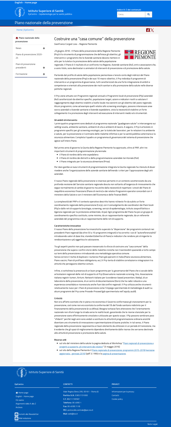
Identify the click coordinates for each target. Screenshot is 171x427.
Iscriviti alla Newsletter (29, 414)
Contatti (115, 395)
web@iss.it (73, 413)
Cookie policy (117, 399)
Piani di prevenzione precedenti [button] (30, 66)
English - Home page (26, 2)
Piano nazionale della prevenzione (44, 22)
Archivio (19, 407)
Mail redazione (25, 418)
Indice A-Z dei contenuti (129, 9)
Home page (22, 392)
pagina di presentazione (114, 353)
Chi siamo (20, 400)
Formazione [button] (30, 74)
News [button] (30, 48)
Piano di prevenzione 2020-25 (29, 56)
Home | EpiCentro (25, 29)
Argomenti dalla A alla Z (26, 403)
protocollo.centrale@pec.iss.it (80, 410)
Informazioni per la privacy (123, 391)
